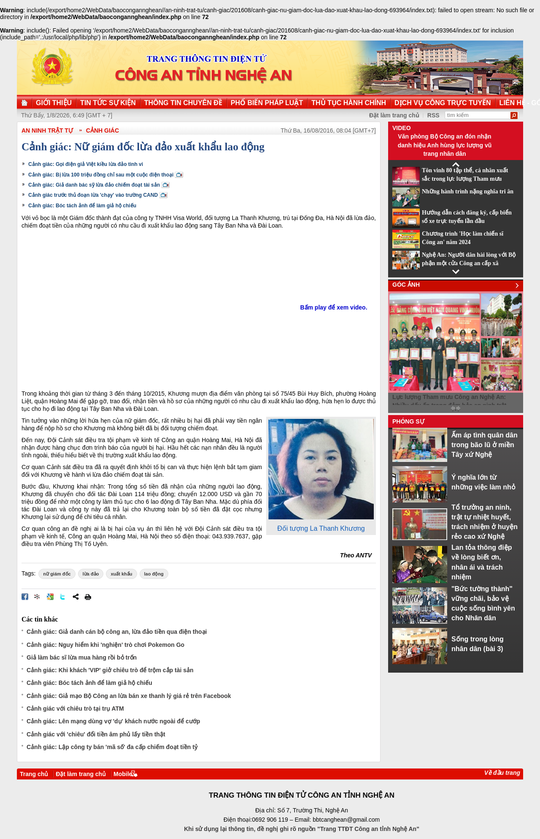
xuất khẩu (121, 573)
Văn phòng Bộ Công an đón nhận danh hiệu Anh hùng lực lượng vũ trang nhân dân (445, 145)
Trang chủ (34, 774)
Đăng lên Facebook (25, 596)
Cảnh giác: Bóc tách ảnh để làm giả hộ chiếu (82, 206)
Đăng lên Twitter (62, 596)
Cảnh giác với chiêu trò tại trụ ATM (75, 708)
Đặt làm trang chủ (81, 774)
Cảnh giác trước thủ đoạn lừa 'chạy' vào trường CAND (93, 195)
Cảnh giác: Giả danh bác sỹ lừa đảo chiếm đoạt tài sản (94, 185)
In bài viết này (87, 596)
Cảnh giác (102, 130)
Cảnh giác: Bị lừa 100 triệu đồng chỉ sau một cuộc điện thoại (100, 175)
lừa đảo (91, 573)
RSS (433, 115)
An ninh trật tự (47, 130)
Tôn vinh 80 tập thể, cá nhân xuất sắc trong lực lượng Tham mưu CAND (465, 179)
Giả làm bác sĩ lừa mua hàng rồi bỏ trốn (82, 657)
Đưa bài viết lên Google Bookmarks (50, 596)
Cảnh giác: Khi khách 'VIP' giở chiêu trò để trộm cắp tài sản (110, 670)
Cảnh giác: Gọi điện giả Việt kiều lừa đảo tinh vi (85, 164)
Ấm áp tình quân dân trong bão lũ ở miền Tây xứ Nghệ (484, 445)
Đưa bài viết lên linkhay (37, 596)
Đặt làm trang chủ (394, 115)
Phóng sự (408, 421)
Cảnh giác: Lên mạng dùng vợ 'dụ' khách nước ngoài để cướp (113, 721)
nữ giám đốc (56, 573)
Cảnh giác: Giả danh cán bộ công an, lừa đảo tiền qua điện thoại (117, 631)
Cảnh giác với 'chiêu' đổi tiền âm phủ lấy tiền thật (96, 734)
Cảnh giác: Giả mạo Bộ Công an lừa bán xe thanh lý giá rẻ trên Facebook (129, 695)
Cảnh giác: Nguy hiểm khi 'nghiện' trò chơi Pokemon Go (105, 644)
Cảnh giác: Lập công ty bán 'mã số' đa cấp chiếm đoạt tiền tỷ (112, 747)
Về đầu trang (502, 772)
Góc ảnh (406, 284)
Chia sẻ (75, 596)
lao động (154, 573)
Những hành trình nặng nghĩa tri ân (467, 191)
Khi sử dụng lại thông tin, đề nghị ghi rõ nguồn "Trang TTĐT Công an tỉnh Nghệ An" (301, 828)
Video (401, 128)
